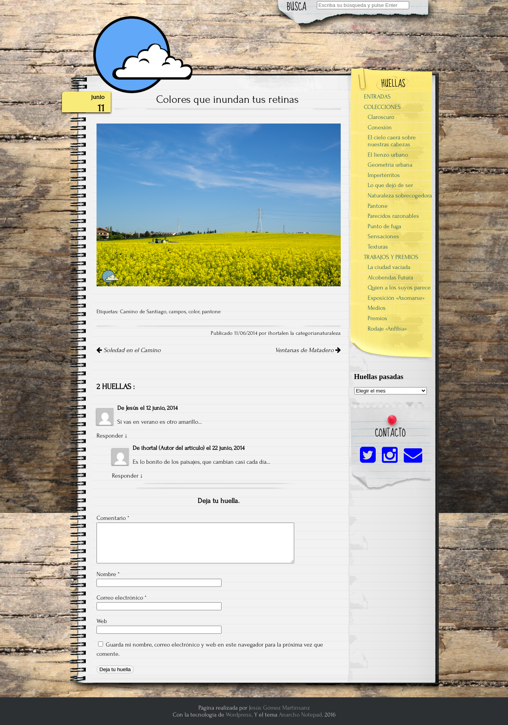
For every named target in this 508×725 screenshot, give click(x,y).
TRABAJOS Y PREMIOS (391, 257)
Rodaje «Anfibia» (387, 328)
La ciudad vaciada (389, 267)
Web (102, 621)
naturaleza (329, 333)
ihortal (149, 447)
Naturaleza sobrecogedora (400, 195)
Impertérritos (384, 175)
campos (177, 312)
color (194, 312)
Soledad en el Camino (129, 350)
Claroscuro (381, 117)
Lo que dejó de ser (390, 185)
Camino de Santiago (143, 312)
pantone (211, 312)
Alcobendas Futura (390, 277)
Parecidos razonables (393, 215)
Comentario (113, 518)
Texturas (378, 246)
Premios (377, 318)
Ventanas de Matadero (308, 350)
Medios (377, 307)
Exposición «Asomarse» (396, 297)
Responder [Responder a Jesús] (110, 435)
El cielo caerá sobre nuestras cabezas (392, 141)
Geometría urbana (390, 164)
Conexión (380, 127)
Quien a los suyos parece (399, 287)
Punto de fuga (384, 226)
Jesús (132, 407)
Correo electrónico (122, 597)
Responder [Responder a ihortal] (125, 475)
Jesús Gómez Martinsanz (279, 707)
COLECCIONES (382, 107)
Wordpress (239, 714)
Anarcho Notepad (300, 714)
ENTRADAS (377, 96)
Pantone (378, 205)
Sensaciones (383, 236)
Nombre (108, 574)
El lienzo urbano (388, 154)
